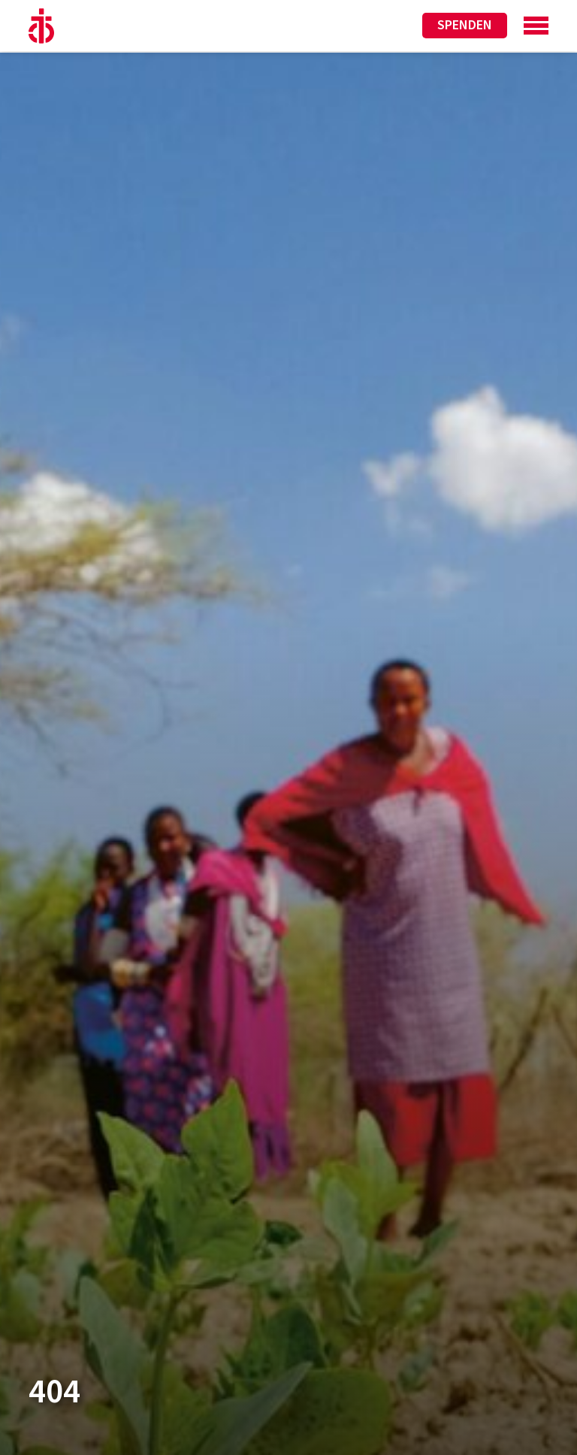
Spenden (464, 25)
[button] (33, 1422)
